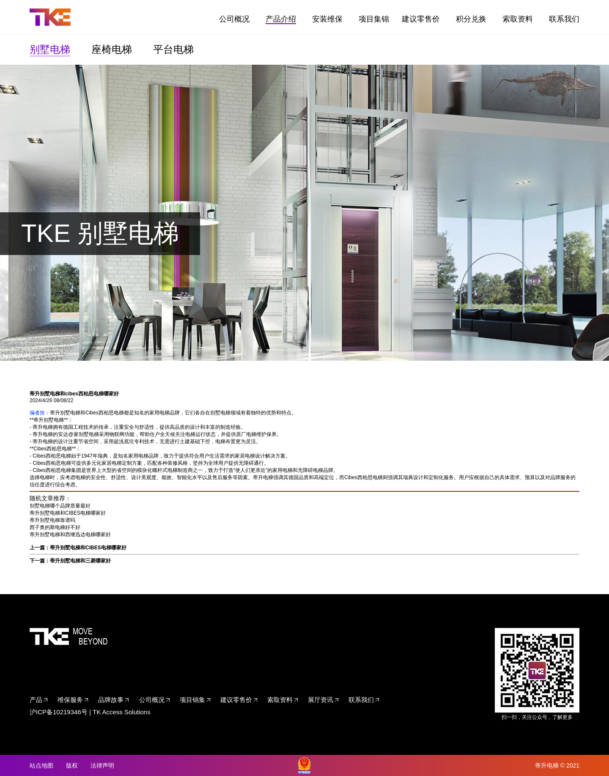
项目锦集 (192, 699)
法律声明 (102, 765)
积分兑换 (471, 19)
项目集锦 (374, 19)
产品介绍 (281, 19)
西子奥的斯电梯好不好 (55, 527)
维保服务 (70, 699)
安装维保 (327, 19)
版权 (72, 765)
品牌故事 (110, 699)
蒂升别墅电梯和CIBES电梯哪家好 (68, 513)
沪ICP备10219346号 (59, 712)
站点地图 (41, 765)
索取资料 (517, 19)
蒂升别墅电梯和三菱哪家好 (80, 561)
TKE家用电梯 (50, 17)
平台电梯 (173, 49)
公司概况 (234, 19)
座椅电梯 (111, 49)
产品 (36, 699)
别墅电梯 (50, 49)
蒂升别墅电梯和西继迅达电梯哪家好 (70, 534)
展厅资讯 (320, 699)
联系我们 (564, 19)
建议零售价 (421, 19)
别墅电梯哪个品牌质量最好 (60, 506)
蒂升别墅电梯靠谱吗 (52, 520)
